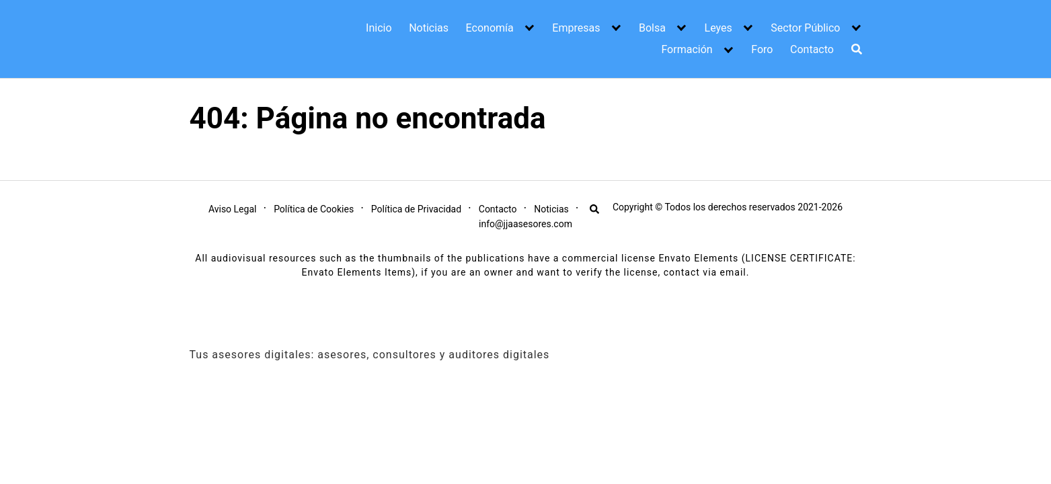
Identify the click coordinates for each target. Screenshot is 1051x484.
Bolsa (652, 28)
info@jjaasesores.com (525, 223)
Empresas (576, 28)
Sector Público (805, 28)
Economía (490, 28)
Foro (762, 49)
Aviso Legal (232, 209)
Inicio (378, 28)
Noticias (429, 28)
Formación (686, 49)
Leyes (718, 28)
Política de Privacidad (416, 209)
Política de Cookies (314, 209)
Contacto (812, 49)
